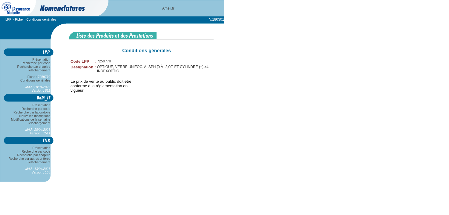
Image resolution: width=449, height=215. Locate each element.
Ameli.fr (168, 8)
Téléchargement (39, 70)
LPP (8, 19)
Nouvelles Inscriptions (35, 116)
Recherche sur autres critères (29, 158)
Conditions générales (35, 80)
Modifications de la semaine (31, 119)
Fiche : (39, 77)
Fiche (19, 19)
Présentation (41, 59)
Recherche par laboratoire (32, 112)
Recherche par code (36, 63)
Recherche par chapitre (34, 66)
